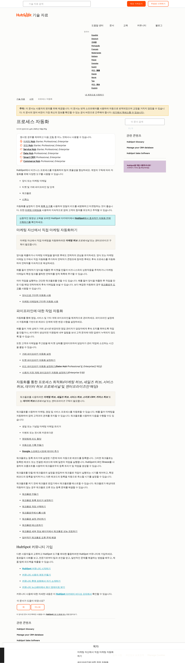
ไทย (93, 81)
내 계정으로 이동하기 (94, 95)
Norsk (94, 78)
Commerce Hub (31, 161)
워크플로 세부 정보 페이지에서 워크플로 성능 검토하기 (49, 531)
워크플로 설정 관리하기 (34, 519)
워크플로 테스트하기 (32, 525)
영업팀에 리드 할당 (31, 439)
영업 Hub (28, 145)
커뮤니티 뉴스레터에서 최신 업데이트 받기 (43, 587)
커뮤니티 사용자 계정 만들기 (36, 574)
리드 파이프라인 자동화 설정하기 (38, 366)
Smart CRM (29, 157)
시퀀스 (25, 199)
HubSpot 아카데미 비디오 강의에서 (74, 594)
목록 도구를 (47, 206)
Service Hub (29, 149)
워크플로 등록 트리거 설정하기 (37, 500)
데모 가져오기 (136, 4)
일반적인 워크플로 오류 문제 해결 (39, 537)
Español (95, 35)
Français (95, 49)
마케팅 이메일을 (33, 210)
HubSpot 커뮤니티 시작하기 (36, 568)
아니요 (38, 607)
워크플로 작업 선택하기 (34, 506)
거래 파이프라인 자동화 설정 (36, 354)
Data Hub (28, 153)
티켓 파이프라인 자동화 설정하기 (38, 360)
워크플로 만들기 (30, 494)
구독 (51, 137)
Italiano (95, 56)
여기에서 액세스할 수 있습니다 (128, 112)
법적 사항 (117, 655)
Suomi (94, 67)
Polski (94, 60)
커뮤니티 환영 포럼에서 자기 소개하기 (41, 581)
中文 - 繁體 (96, 70)
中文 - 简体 (96, 85)
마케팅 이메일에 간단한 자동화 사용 (40, 301)
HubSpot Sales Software (28, 640)
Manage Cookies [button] (156, 655)
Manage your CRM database (30, 635)
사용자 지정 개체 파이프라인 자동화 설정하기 (45, 372)
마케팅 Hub (29, 141)
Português (96, 46)
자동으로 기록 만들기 (33, 445)
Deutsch (95, 39)
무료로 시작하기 (158, 4)
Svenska (95, 63)
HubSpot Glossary (25, 629)
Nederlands (96, 53)
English (94, 88)
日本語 (94, 42)
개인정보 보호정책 (134, 655)
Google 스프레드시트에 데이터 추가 (40, 451)
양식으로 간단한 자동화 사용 (36, 295)
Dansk (94, 74)
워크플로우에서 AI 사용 (34, 512)
